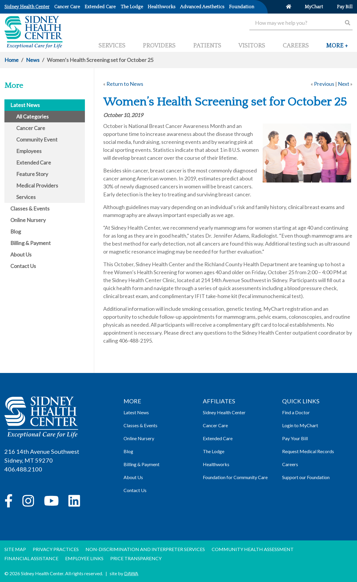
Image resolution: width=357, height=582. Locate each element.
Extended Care (218, 438)
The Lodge (213, 451)
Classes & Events (140, 425)
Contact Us (135, 490)
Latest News (136, 412)
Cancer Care (215, 425)
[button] (337, 48)
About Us (133, 477)
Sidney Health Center (224, 412)
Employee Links (84, 558)
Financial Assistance (31, 558)
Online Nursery (139, 438)
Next (343, 83)
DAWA (131, 573)
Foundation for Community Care (235, 477)
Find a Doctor (296, 412)
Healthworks (216, 464)
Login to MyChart (300, 425)
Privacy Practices (56, 549)
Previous (324, 83)
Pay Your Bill (295, 438)
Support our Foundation (306, 477)
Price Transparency (136, 558)
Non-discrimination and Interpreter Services (145, 549)
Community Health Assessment (253, 549)
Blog (128, 451)
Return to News (124, 83)
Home (11, 60)
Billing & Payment (141, 464)
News (33, 60)
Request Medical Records (308, 451)
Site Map (15, 549)
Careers (290, 464)
